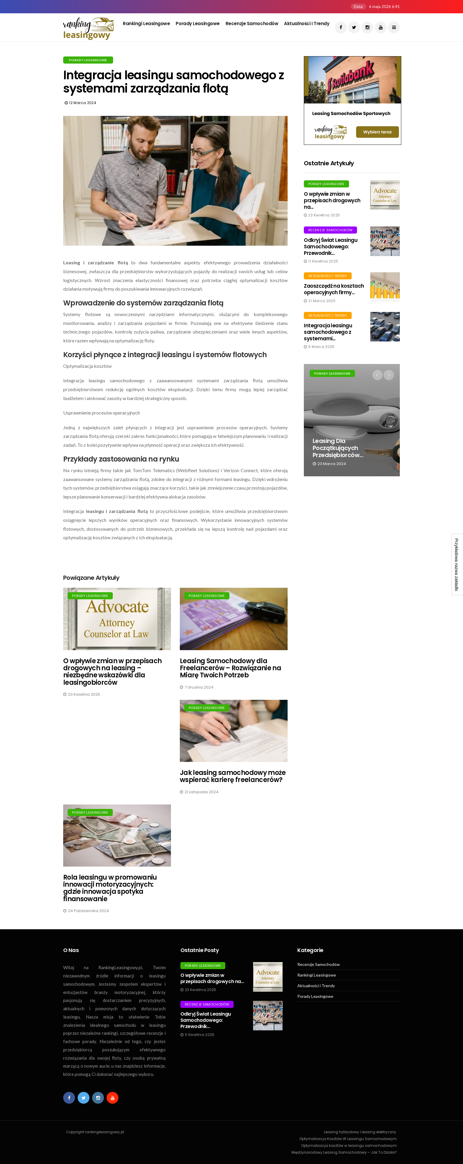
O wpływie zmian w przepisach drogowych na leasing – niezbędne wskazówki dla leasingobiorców (112, 671)
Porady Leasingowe (197, 23)
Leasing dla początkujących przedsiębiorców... (338, 448)
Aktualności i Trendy (306, 23)
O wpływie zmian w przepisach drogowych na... (332, 200)
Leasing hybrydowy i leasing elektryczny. (360, 1131)
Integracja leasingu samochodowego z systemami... (328, 332)
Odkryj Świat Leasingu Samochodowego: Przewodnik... (330, 247)
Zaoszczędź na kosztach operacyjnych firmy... (334, 289)
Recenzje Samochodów (252, 23)
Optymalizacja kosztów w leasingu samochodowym (349, 1145)
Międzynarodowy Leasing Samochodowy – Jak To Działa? (344, 1152)
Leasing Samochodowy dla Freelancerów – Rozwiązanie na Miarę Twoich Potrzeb (230, 668)
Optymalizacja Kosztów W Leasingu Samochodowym (348, 1138)
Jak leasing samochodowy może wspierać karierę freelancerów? (233, 776)
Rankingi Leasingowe (146, 23)
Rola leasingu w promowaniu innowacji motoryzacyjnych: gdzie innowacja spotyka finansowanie (110, 888)
